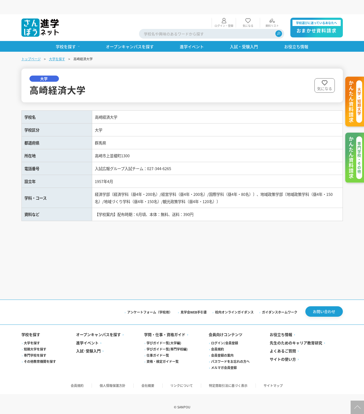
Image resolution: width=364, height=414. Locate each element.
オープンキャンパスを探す (98, 328)
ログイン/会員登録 (224, 337)
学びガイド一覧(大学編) (164, 337)
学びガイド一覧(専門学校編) (167, 343)
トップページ (31, 44)
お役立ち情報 (281, 328)
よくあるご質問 (283, 345)
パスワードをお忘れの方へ (230, 355)
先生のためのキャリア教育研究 (296, 337)
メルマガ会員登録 (224, 361)
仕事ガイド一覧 (158, 349)
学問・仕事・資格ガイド (164, 328)
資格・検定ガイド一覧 (163, 355)
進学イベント (87, 337)
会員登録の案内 (222, 349)
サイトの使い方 (283, 353)
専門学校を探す (35, 349)
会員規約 (217, 343)
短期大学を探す (35, 343)
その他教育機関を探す (40, 355)
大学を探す (57, 44)
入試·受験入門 (88, 345)
